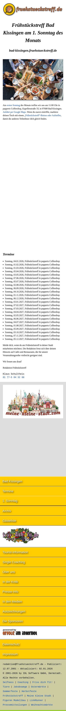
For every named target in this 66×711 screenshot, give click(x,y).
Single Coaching (14, 562)
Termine (8, 491)
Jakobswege (20, 687)
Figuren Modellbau (14, 700)
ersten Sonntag (13, 105)
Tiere (6, 687)
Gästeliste (9, 520)
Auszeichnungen (14, 611)
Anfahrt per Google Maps (14, 112)
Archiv (7, 511)
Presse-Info (10, 591)
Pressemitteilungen (15, 705)
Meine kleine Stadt (39, 696)
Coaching (23, 682)
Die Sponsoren (13, 621)
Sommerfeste (10, 691)
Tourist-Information (15, 552)
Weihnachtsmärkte (42, 705)
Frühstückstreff (13, 696)
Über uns (9, 572)
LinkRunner (36, 700)
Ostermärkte (38, 687)
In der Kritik (10, 582)
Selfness (8, 682)
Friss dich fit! (42, 682)
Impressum (10, 654)
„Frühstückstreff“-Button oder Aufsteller (42, 115)
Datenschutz (11, 644)
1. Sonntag (10, 500)
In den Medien (12, 601)
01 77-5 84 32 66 (13, 377)
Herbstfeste (29, 691)
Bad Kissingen (12, 481)
